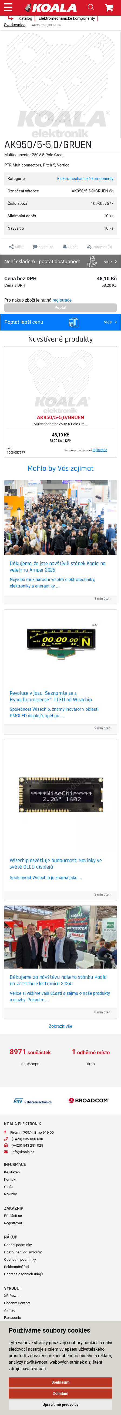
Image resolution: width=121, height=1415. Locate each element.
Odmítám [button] (60, 1393)
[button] (16, 246)
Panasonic (12, 1318)
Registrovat (13, 1223)
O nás (8, 1187)
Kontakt (10, 1179)
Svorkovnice (14, 24)
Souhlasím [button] (61, 1382)
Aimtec (9, 1310)
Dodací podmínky (18, 1245)
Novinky (10, 1194)
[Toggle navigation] (8, 6)
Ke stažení (12, 1172)
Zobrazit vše (60, 1026)
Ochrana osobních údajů (23, 1274)
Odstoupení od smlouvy (23, 1252)
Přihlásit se (13, 1216)
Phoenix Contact (17, 1303)
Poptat (61, 307)
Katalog (25, 18)
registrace (62, 300)
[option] (30, 1057)
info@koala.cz (23, 1152)
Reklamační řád (16, 1267)
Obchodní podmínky (20, 1259)
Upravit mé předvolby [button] (60, 1404)
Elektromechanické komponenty (67, 18)
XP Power (12, 1296)
